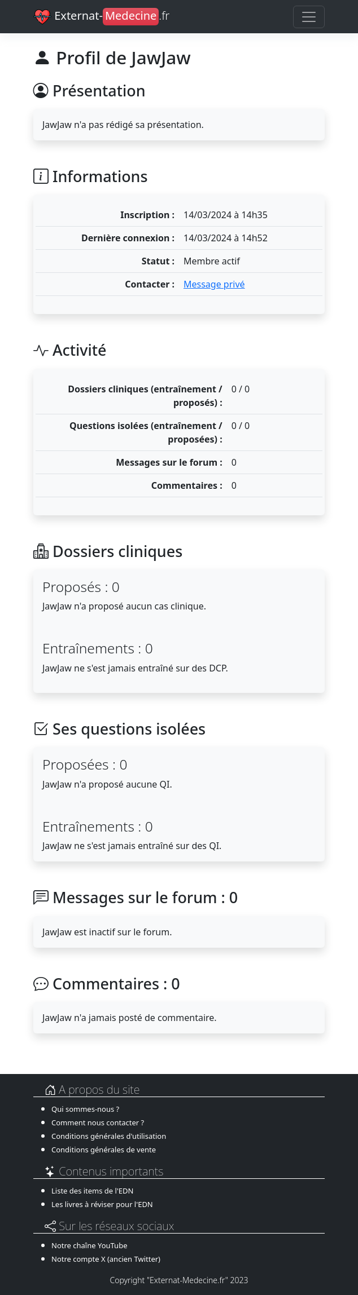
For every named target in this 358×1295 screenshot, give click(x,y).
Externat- (101, 17)
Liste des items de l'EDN (92, 1191)
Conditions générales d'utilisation (108, 1136)
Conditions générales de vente (103, 1149)
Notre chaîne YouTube (89, 1245)
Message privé (214, 284)
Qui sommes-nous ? (85, 1109)
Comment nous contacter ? (97, 1122)
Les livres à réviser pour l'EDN (102, 1204)
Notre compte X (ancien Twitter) (105, 1259)
